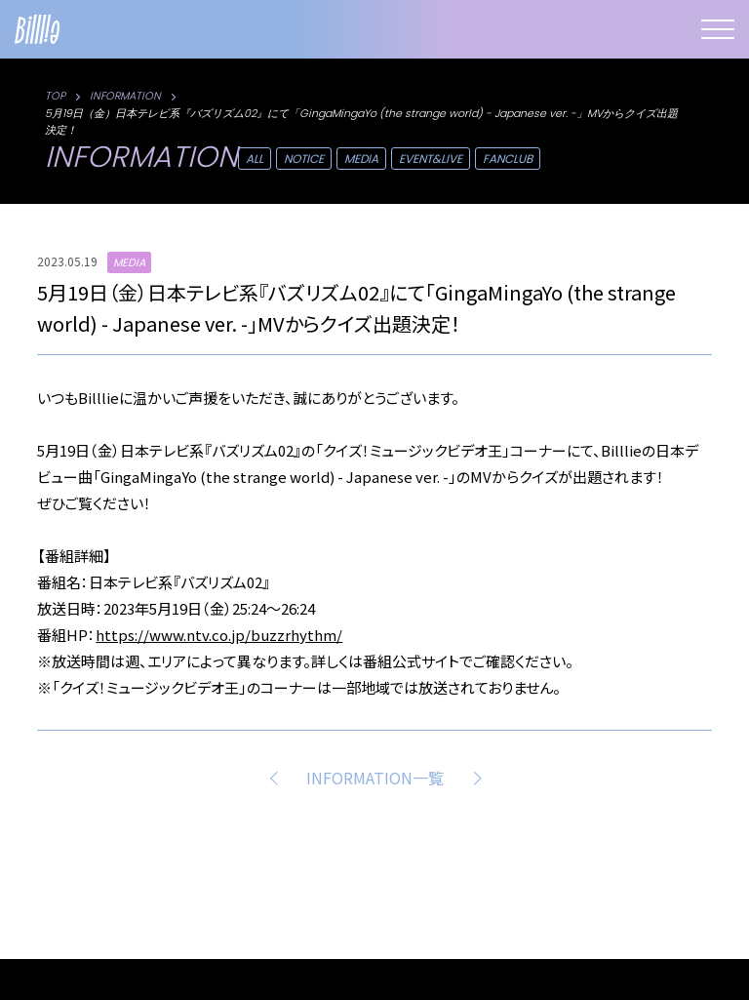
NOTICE (304, 158)
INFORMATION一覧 (375, 777)
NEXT (473, 777)
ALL (254, 158)
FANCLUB (507, 158)
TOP (55, 95)
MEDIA (361, 158)
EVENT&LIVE (430, 158)
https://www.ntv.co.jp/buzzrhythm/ (219, 634)
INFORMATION (125, 95)
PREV (277, 777)
